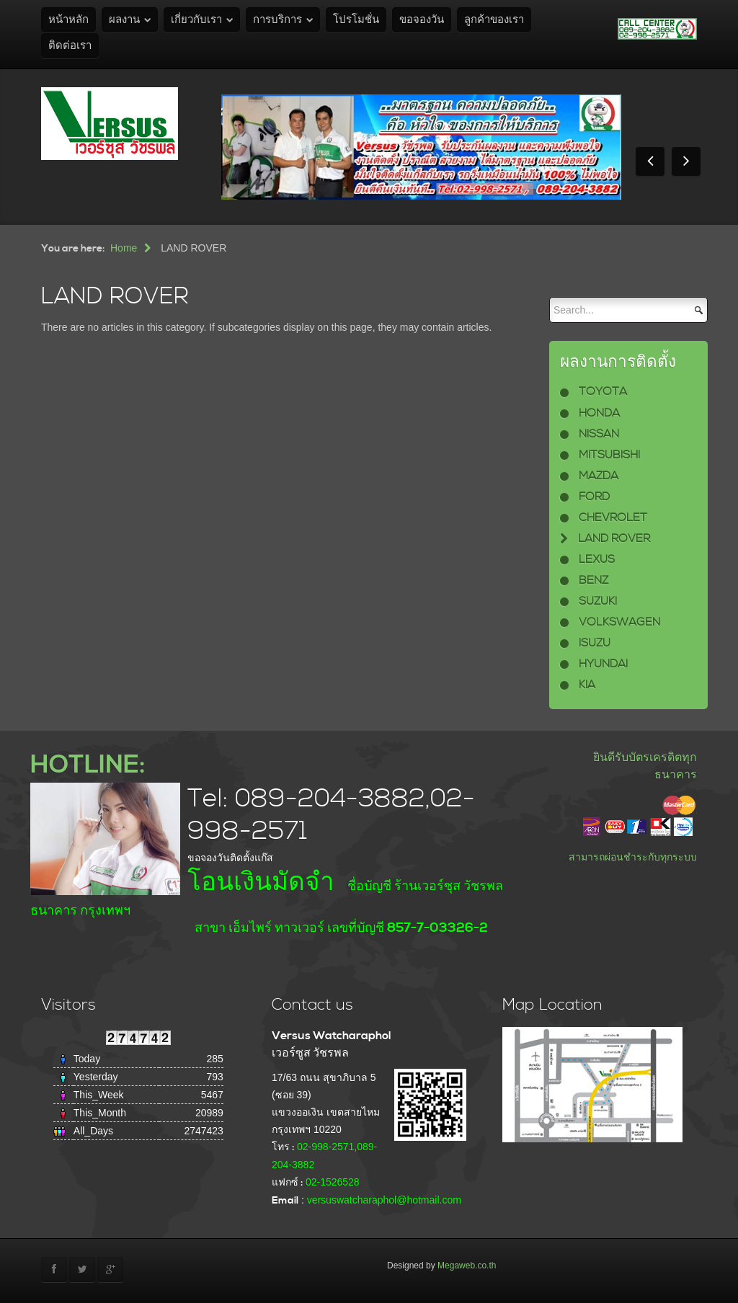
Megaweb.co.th (466, 1265)
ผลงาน (124, 20)
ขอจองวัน (421, 20)
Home (123, 248)
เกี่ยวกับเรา (196, 20)
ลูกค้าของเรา (494, 20)
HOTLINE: (87, 765)
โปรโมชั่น (356, 20)
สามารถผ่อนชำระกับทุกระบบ (633, 857)
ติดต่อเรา (70, 46)
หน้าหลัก (68, 20)
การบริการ (277, 20)
